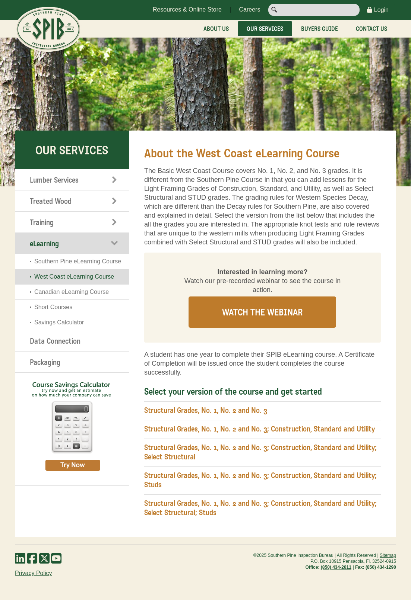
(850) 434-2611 (336, 567)
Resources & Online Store (187, 9)
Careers (249, 9)
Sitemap (388, 555)
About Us (216, 28)
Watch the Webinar (262, 312)
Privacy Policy (33, 573)
